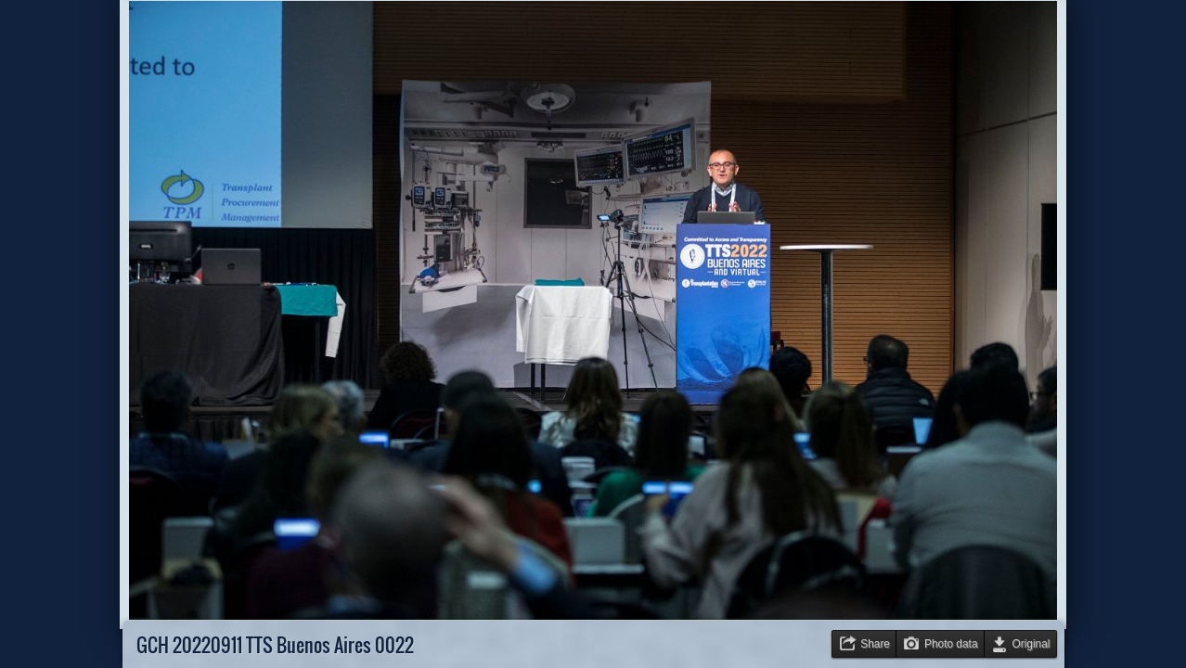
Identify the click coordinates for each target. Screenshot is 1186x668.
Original (1031, 643)
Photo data (951, 643)
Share (875, 643)
